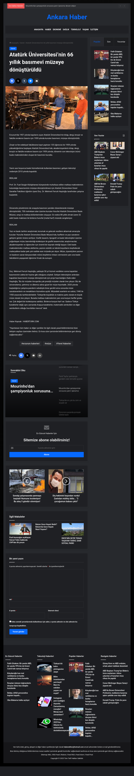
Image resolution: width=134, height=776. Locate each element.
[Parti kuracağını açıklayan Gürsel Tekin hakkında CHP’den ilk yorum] (20, 529)
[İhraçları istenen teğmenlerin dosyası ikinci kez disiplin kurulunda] (101, 90)
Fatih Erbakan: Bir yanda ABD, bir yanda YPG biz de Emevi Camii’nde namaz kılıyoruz (90, 674)
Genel (22, 43)
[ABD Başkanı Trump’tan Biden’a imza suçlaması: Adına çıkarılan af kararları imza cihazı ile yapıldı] (101, 145)
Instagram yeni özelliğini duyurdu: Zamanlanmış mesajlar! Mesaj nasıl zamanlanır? (59, 706)
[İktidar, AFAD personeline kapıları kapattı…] (101, 105)
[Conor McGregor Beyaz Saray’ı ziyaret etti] (117, 145)
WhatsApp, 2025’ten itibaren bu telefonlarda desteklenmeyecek (61, 725)
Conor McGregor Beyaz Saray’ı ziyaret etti (117, 155)
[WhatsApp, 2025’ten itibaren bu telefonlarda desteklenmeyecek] (44, 723)
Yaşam (85, 29)
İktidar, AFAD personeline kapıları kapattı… (117, 105)
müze (48, 343)
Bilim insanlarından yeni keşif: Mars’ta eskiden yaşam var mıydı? (59, 685)
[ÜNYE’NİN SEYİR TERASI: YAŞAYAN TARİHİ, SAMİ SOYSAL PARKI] (73, 529)
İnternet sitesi (53, 611)
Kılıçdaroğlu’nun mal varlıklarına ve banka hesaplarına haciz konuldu (117, 75)
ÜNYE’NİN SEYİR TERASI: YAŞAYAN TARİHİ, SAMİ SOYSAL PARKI (72, 540)
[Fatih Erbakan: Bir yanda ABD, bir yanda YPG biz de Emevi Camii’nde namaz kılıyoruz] (101, 55)
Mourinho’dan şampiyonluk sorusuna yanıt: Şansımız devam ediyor (51, 6)
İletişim (94, 29)
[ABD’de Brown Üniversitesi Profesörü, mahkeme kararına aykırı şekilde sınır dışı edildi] (101, 177)
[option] (46, 391)
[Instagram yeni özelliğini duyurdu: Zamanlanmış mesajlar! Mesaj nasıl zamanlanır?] (44, 702)
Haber (48, 29)
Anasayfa (38, 29)
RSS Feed (56, 755)
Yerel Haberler (64, 343)
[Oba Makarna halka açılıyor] (101, 117)
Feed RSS (71, 755)
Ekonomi (57, 29)
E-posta (12, 611)
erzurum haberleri (31, 343)
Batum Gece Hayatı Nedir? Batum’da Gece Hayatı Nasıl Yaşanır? (46, 526)
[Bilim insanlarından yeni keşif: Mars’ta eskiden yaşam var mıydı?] (44, 680)
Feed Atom (80, 755)
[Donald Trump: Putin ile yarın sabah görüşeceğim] (117, 177)
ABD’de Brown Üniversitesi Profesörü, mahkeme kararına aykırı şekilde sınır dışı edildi (101, 192)
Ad (11, 599)
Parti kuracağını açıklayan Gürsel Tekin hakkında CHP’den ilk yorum (20, 539)
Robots (63, 755)
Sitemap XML (46, 755)
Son (109, 42)
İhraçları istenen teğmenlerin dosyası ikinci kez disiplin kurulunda (117, 91)
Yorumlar (121, 42)
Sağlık (66, 29)
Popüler (97, 42)
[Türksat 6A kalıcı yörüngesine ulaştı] (44, 667)
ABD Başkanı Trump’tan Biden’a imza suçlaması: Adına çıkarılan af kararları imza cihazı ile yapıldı (101, 160)
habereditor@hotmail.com (74, 747)
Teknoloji (76, 29)
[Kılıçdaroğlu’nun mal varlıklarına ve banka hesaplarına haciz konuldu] (101, 74)
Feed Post (89, 755)
